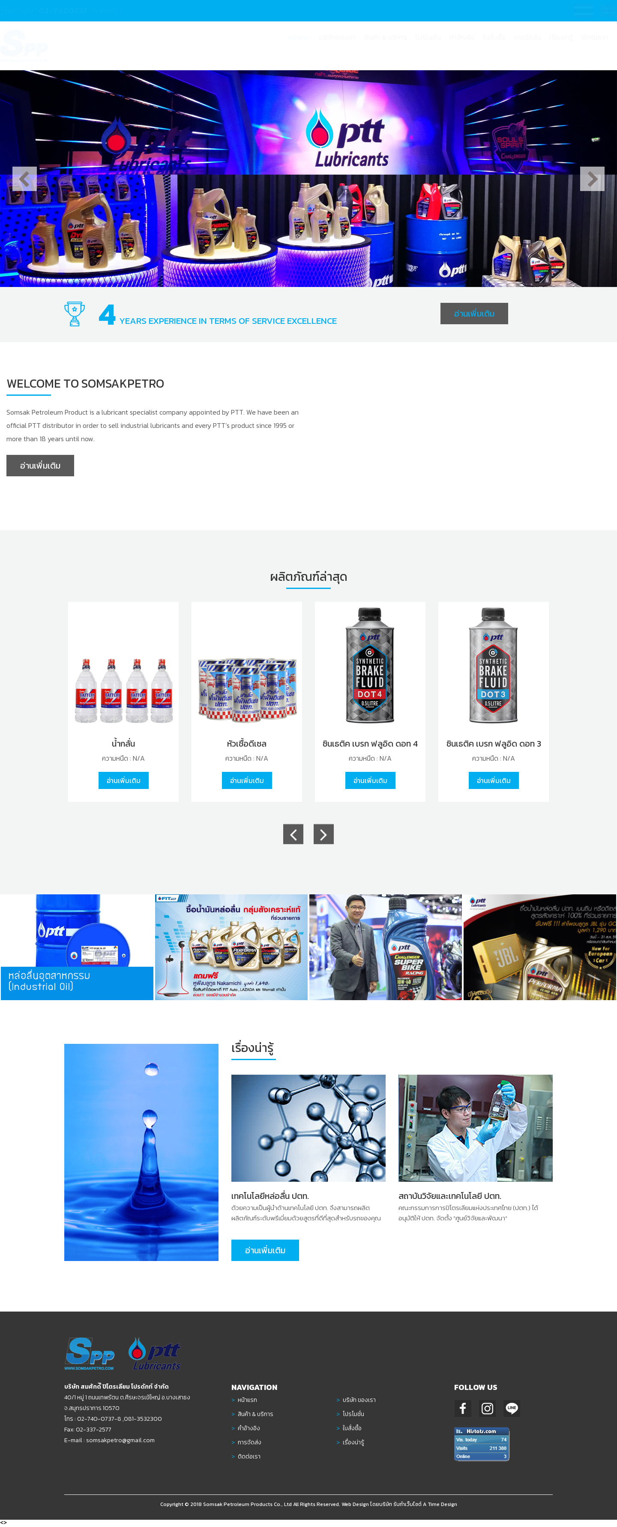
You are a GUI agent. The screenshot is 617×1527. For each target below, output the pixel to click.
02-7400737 (71, 10)
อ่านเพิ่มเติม (474, 313)
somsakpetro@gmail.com (116, 1440)
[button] (385, 45)
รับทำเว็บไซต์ (407, 1509)
